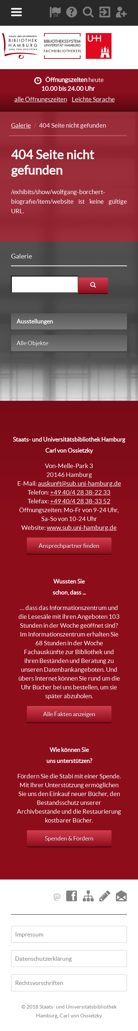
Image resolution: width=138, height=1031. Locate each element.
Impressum (29, 934)
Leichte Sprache (93, 99)
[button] (16, 12)
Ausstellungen (35, 321)
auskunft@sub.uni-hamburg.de (79, 483)
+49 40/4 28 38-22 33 (80, 492)
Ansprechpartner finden (69, 545)
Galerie (21, 125)
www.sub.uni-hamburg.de (82, 527)
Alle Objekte (32, 343)
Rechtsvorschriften (39, 983)
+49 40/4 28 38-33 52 (80, 500)
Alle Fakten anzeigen (69, 714)
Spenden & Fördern (69, 838)
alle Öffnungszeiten (40, 99)
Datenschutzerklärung (43, 958)
